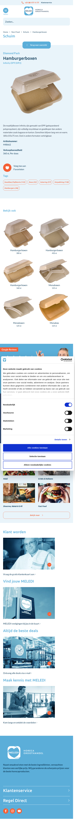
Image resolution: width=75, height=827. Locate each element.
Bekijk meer (36, 515)
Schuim (26, 32)
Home (5, 32)
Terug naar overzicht (36, 45)
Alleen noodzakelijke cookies (37, 465)
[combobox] (36, 22)
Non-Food (15, 32)
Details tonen (61, 439)
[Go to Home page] (36, 11)
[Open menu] (5, 11)
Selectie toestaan (37, 456)
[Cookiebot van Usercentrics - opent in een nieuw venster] (60, 360)
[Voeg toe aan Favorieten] (15, 167)
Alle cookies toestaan (37, 448)
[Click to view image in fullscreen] (36, 92)
